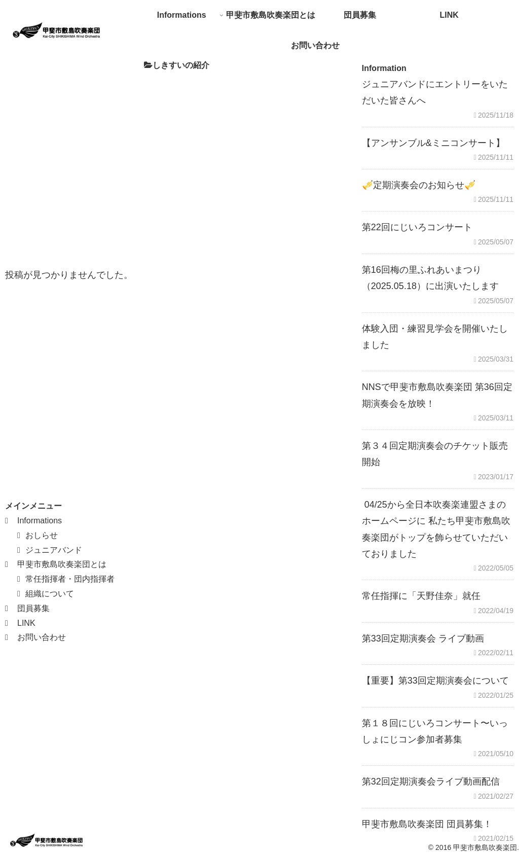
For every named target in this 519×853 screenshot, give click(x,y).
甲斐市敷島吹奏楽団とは (61, 564)
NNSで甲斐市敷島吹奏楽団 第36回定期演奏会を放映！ (437, 395)
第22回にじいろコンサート (417, 227)
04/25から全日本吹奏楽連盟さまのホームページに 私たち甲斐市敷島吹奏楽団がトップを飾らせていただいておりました (436, 529)
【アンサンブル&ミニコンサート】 (433, 143)
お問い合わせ (41, 637)
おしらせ (41, 535)
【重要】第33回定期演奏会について (435, 681)
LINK (26, 623)
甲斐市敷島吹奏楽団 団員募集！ (427, 824)
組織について (49, 593)
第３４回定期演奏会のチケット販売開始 (435, 454)
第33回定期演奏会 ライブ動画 (423, 638)
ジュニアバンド (53, 550)
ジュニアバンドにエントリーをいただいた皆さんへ (435, 92)
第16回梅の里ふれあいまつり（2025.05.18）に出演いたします (430, 278)
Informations (39, 520)
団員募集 (33, 608)
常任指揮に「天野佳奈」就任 (421, 596)
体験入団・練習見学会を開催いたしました (435, 337)
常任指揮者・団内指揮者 (70, 579)
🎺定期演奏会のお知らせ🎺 (418, 185)
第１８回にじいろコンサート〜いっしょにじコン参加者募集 (435, 731)
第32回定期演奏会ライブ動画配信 (431, 781)
